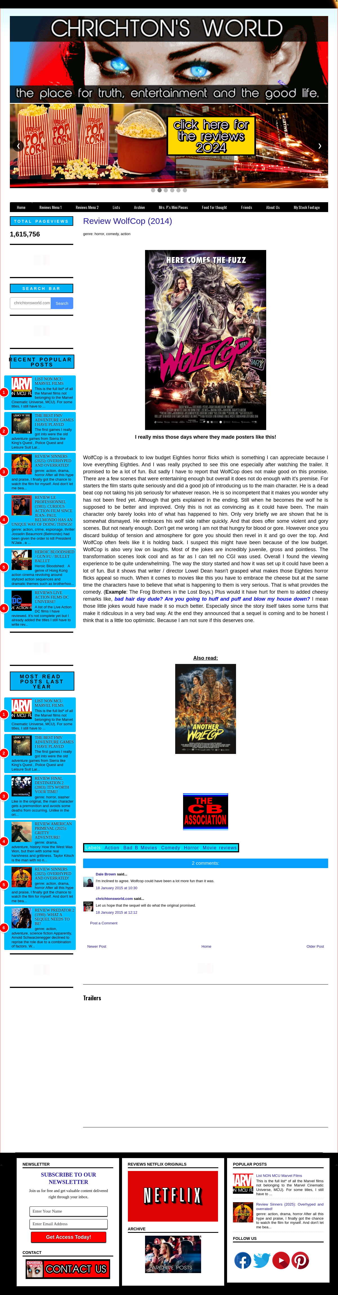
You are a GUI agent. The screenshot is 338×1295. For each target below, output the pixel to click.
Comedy (170, 847)
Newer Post (96, 946)
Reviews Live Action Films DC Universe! (52, 597)
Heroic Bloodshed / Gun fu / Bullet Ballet (54, 556)
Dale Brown (106, 874)
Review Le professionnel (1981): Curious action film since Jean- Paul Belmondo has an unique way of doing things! (42, 510)
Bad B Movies (140, 847)
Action (112, 847)
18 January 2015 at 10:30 (116, 888)
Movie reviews (220, 847)
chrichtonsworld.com (114, 899)
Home (207, 946)
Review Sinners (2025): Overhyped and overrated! (53, 460)
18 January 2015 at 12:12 (116, 912)
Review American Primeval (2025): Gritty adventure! (53, 830)
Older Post (315, 946)
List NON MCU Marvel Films (49, 381)
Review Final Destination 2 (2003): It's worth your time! (52, 785)
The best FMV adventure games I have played (54, 420)
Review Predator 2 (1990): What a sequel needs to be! (54, 917)
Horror (191, 847)
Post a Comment (103, 923)
